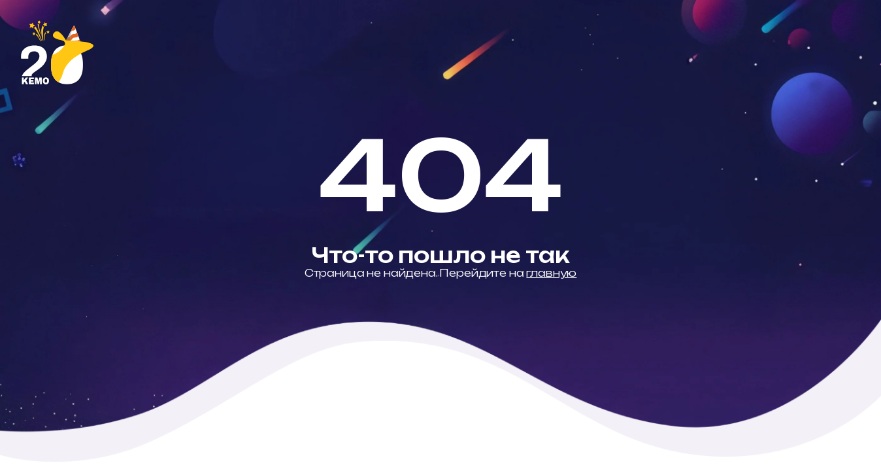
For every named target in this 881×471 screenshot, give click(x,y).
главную (551, 273)
